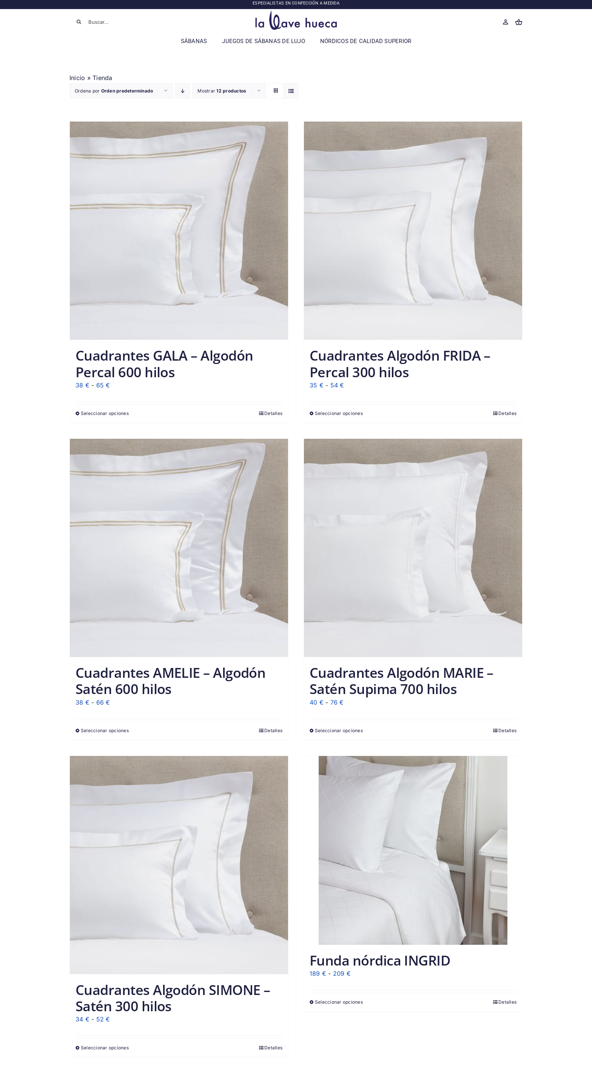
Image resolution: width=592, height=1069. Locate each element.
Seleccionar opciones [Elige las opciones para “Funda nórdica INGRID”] (339, 1002)
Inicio (77, 78)
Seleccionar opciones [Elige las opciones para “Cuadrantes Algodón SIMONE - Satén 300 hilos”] (105, 1047)
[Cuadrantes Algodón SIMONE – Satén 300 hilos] (179, 865)
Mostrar (221, 91)
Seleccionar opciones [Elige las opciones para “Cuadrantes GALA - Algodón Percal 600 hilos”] (105, 413)
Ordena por (114, 91)
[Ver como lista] (291, 90)
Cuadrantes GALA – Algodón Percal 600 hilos (164, 363)
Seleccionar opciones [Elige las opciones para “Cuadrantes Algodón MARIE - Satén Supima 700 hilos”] (339, 730)
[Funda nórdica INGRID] (413, 850)
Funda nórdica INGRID (380, 960)
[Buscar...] (114, 21)
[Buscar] (78, 21)
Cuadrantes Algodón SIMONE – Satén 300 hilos (173, 998)
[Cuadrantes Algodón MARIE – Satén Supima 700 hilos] (413, 548)
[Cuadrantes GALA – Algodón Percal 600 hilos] (179, 231)
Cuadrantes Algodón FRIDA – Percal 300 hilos (400, 363)
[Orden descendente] (182, 91)
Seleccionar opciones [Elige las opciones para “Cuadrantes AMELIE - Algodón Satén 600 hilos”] (105, 730)
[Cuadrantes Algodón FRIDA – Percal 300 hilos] (413, 231)
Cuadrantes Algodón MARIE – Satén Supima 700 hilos (401, 680)
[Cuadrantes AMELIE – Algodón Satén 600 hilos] (179, 548)
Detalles (273, 413)
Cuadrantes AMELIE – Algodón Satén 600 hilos (170, 680)
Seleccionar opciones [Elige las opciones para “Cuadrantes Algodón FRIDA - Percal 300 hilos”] (339, 413)
